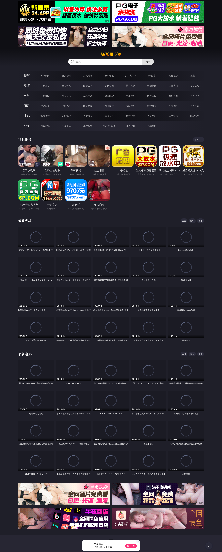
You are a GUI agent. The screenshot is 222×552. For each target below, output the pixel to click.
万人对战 (87, 75)
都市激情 (45, 115)
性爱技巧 (194, 115)
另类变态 (194, 95)
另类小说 (151, 115)
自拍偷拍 (66, 85)
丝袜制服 (151, 85)
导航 (27, 126)
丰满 (184, 354)
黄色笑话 (173, 115)
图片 (27, 106)
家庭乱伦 (66, 115)
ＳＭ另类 (194, 85)
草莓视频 (87, 125)
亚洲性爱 (45, 95)
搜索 (148, 61)
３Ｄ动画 (109, 85)
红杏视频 (130, 125)
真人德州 (66, 75)
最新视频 (25, 220)
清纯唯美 (151, 105)
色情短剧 (151, 125)
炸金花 (151, 75)
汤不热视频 (109, 125)
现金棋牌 (173, 75)
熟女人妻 (130, 85)
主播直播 (173, 85)
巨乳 (192, 220)
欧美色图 (87, 105)
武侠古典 (109, 115)
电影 (27, 96)
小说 (27, 116)
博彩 (27, 75)
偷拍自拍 (66, 95)
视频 (27, 86)
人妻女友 (87, 115)
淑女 (192, 354)
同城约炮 (45, 125)
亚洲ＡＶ (45, 85)
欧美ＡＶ (87, 85)
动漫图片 (109, 105)
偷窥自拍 (45, 105)
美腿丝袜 (130, 105)
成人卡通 (87, 95)
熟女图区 (173, 105)
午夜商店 (66, 125)
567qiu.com (111, 54)
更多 (201, 220)
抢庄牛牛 (194, 75)
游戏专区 (109, 75)
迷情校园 (130, 115)
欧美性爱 (109, 95)
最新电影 (25, 354)
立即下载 (131, 545)
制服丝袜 (130, 95)
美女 (184, 220)
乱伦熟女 (173, 95)
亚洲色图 (66, 105)
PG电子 (45, 75)
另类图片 (194, 105)
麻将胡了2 (130, 75)
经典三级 (151, 95)
